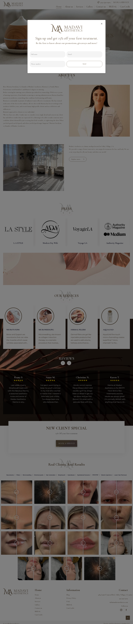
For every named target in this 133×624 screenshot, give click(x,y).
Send (84, 64)
